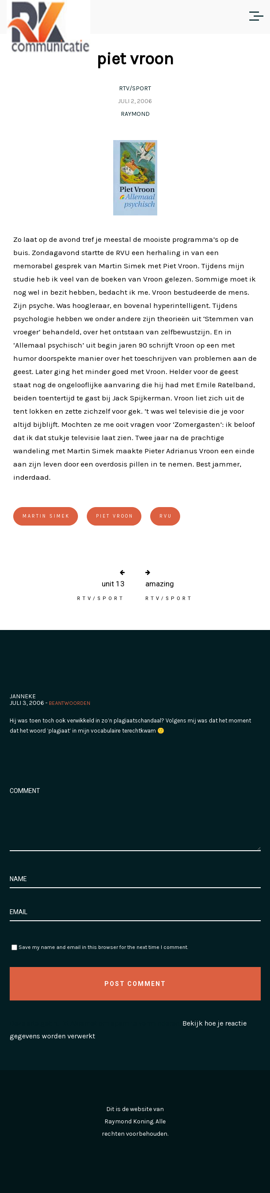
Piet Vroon (114, 516)
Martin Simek (46, 516)
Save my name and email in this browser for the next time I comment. (103, 947)
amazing (159, 583)
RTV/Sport (135, 88)
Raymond (135, 114)
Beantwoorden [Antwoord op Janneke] (69, 703)
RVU (165, 516)
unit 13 (113, 583)
